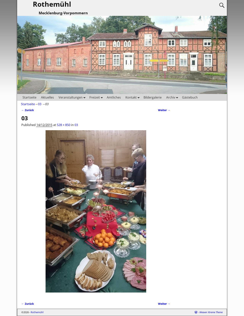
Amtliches (114, 97)
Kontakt (133, 97)
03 (39, 104)
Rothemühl (37, 312)
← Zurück (27, 110)
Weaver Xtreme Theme (211, 312)
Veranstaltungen (73, 97)
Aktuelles (47, 97)
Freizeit (96, 97)
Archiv (173, 97)
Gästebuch (190, 97)
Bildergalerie (153, 97)
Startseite (29, 97)
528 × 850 (63, 125)
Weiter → (164, 110)
